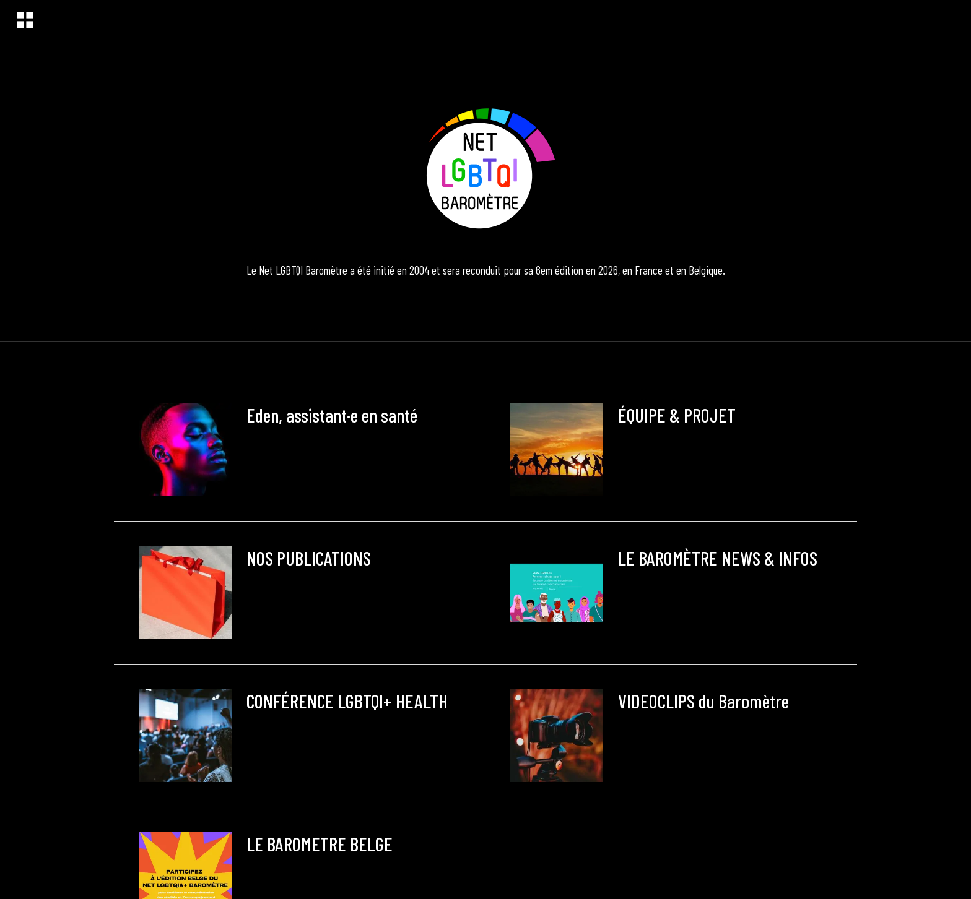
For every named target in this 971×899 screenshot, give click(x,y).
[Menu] (25, 20)
